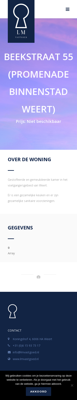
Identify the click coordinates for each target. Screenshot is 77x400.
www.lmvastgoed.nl (26, 359)
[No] (72, 385)
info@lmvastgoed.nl (26, 352)
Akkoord (38, 391)
